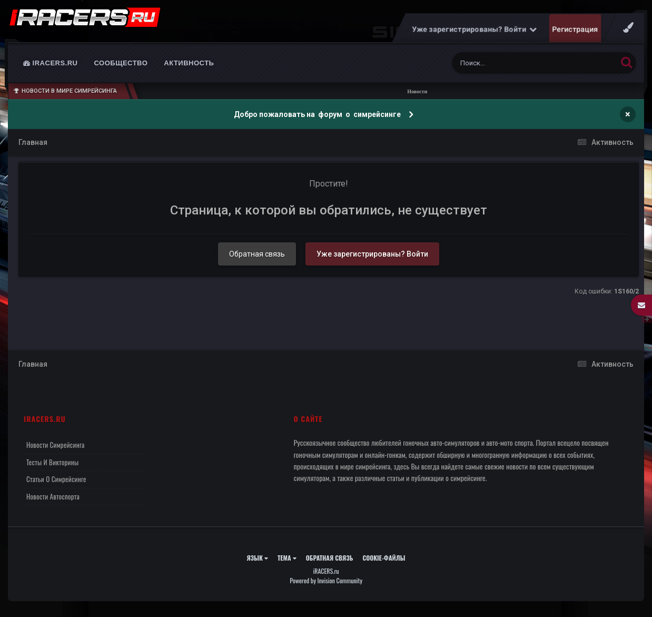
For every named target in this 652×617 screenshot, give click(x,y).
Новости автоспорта (53, 501)
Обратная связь (257, 259)
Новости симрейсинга (55, 450)
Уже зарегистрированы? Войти (474, 34)
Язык (257, 563)
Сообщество (121, 68)
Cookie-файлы (383, 563)
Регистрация (575, 34)
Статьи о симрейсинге (56, 484)
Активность (189, 68)
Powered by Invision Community (326, 585)
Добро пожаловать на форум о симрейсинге (318, 119)
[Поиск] (514, 68)
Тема (287, 563)
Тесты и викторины (52, 467)
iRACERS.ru (50, 68)
